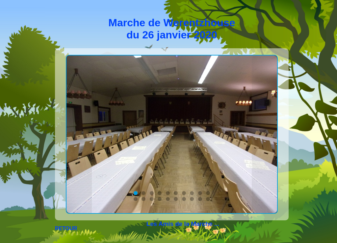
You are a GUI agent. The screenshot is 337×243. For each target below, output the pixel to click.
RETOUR (66, 228)
